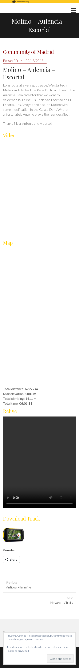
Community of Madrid (28, 52)
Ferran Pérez (12, 60)
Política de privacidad (18, 650)
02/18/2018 (34, 60)
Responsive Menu (73, 10)
